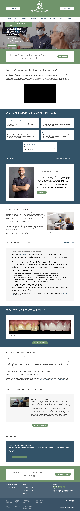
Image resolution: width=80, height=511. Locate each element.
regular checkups (42, 289)
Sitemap (16, 505)
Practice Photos (9, 502)
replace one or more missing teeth (35, 225)
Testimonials (8, 503)
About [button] (16, 18)
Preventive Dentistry (40, 500)
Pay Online (52, 18)
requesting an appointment (57, 379)
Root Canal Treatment (27, 506)
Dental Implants (39, 502)
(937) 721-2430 (44, 379)
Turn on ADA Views (57, 494)
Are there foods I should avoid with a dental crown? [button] (27, 251)
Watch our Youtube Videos (56, 487)
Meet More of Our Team (65, 159)
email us (54, 491)
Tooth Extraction (26, 507)
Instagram (61, 487)
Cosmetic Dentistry (27, 501)
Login (73, 501)
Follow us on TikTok (64, 487)
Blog (7, 506)
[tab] (40, 251)
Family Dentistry (26, 502)
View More (69, 242)
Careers (61, 18)
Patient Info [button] (43, 18)
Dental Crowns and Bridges (34, 21)
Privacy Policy (18, 506)
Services (24, 18)
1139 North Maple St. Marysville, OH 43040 (10, 487)
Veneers (37, 501)
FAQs (16, 502)
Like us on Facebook (54, 487)
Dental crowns (22, 254)
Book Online (67, 8)
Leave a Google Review (59, 487)
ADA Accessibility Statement (63, 492)
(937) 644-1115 (13, 8)
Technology (8, 507)
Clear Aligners (26, 500)
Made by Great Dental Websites (67, 507)
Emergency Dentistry (27, 508)
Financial (17, 500)
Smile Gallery (33, 18)
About (7, 500)
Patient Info (17, 501)
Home (9, 18)
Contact (69, 18)
